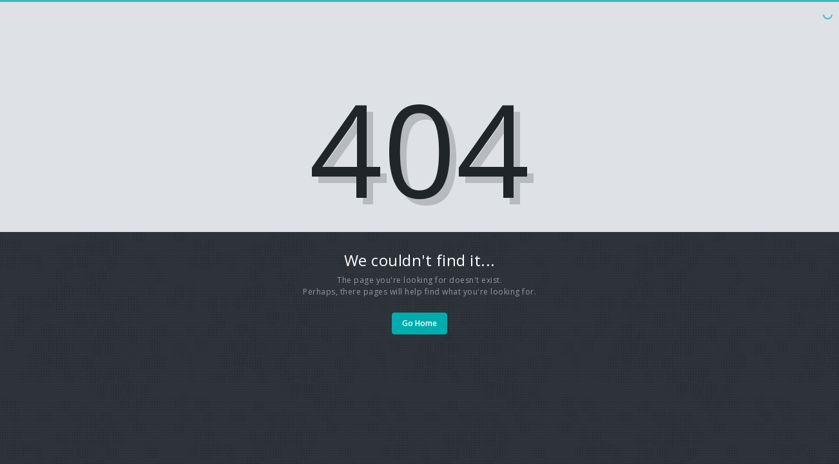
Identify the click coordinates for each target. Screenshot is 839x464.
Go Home (419, 323)
